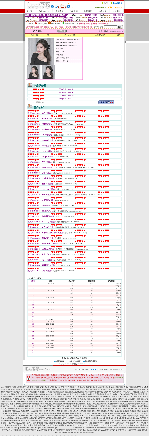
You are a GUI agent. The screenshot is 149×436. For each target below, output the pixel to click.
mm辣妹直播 (33, 418)
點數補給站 (44, 11)
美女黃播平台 (117, 408)
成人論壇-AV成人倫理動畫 (93, 401)
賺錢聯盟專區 (91, 361)
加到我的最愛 (100, 35)
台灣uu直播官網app (74, 432)
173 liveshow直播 (90, 428)
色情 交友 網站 (141, 420)
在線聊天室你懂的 (23, 408)
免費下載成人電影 (58, 389)
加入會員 (74, 11)
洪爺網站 (72, 423)
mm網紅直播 (24, 418)
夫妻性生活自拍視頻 (84, 404)
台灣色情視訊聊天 (100, 406)
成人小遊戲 (41, 397)
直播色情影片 (36, 387)
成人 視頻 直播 (6, 387)
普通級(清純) (69, 24)
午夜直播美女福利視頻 (130, 408)
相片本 (76, 358)
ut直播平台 (41, 418)
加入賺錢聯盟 (75, 361)
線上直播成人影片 (92, 387)
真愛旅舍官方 (14, 416)
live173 (46, 411)
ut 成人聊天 (103, 420)
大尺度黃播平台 (106, 408)
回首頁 (29, 11)
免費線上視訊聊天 (15, 423)
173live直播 (143, 413)
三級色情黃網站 (112, 404)
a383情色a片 (130, 401)
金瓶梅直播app (81, 430)
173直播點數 (18, 401)
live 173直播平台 (130, 430)
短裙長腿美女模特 (50, 408)
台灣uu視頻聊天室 (87, 432)
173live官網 (86, 413)
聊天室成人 (86, 420)
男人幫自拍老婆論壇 (25, 394)
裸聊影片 (75, 364)
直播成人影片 (56, 387)
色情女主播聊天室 (37, 408)
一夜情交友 (119, 420)
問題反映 (116, 11)
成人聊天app (94, 420)
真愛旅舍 (113, 411)
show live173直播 (23, 413)
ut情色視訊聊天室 (59, 430)
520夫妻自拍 (33, 392)
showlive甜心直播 (23, 420)
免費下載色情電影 (135, 389)
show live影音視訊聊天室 (105, 428)
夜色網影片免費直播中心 (42, 389)
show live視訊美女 (127, 425)
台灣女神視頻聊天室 (14, 430)
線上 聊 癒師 (27, 401)
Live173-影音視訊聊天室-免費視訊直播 (97, 416)
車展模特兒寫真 (76, 420)
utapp (100, 418)
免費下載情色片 (11, 392)
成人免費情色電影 (27, 389)
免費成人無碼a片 (112, 394)
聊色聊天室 (66, 420)
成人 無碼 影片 (89, 394)
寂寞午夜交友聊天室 (10, 408)
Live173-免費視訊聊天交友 (92, 425)
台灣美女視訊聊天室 (21, 404)
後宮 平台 (105, 401)
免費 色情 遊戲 (22, 397)
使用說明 (88, 11)
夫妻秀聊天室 (46, 406)
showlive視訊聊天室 (93, 430)
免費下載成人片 (22, 392)
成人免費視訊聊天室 (87, 406)
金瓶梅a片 (107, 392)
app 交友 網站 (35, 423)
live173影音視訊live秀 (86, 411)
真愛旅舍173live (26, 411)
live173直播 (7, 418)
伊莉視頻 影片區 (77, 401)
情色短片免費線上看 (39, 401)
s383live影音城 (142, 430)
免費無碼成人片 (100, 394)
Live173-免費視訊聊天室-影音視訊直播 (42, 416)
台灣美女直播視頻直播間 (68, 404)
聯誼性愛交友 (74, 408)
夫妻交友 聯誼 (63, 392)
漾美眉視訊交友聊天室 (12, 411)
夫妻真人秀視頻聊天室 (126, 404)
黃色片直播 (27, 387)
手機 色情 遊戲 (135, 394)
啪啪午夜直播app (131, 406)
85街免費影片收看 (10, 397)
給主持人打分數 (70, 35)
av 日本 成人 (70, 394)
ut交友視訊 (78, 418)
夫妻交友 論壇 (53, 392)
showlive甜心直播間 (10, 420)
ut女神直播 (106, 418)
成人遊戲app (32, 397)
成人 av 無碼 (79, 394)
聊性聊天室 (26, 406)
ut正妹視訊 (86, 418)
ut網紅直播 (122, 418)
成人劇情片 (59, 397)
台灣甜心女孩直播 (141, 401)
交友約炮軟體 (17, 406)
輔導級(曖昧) (55, 24)
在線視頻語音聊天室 (99, 404)
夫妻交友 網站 (90, 392)
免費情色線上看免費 (64, 401)
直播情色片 (73, 387)
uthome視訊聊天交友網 (44, 430)
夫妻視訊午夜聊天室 (72, 406)
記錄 (85, 358)
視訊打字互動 (52, 401)
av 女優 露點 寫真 (137, 392)
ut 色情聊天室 (47, 420)
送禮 (49, 35)
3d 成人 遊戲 (49, 397)
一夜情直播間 (96, 408)
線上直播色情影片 (118, 387)
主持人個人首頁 (67, 358)
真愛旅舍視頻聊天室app (48, 428)
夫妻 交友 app (42, 392)
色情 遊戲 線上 (54, 399)
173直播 (141, 416)
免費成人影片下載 (108, 389)
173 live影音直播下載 (91, 423)
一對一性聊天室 (36, 406)
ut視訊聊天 (70, 418)
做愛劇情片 (80, 423)
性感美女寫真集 (17, 387)
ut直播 (54, 418)
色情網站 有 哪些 (55, 423)
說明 (119, 35)
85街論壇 (42, 394)
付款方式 (102, 11)
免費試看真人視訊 (7, 404)
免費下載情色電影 (122, 389)
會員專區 (59, 11)
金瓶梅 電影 (99, 392)
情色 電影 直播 (12, 394)
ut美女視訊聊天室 (120, 428)
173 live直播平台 (105, 423)
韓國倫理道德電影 (14, 389)
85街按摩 (35, 394)
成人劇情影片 (67, 397)
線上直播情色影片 (105, 387)
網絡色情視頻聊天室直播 (116, 406)
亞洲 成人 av (61, 394)
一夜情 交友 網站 (129, 420)
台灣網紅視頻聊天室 (29, 430)
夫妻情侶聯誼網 (85, 408)
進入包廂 (34, 35)
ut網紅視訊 (94, 418)
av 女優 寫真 (126, 392)
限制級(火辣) (42, 24)
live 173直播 (125, 413)
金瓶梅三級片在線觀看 (76, 392)
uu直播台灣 (113, 401)
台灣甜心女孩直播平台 (51, 404)
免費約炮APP (7, 406)
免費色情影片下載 (82, 389)
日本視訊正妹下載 (58, 406)
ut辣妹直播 (130, 418)
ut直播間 (49, 418)
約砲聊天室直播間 (63, 408)
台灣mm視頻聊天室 (134, 428)
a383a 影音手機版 (134, 399)
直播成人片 (82, 387)
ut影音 (59, 418)
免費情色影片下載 (95, 389)
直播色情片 (65, 387)
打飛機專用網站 (124, 394)
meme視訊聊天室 (107, 430)
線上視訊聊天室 (78, 428)
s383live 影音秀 (8, 401)
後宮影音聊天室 (70, 389)
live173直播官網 (103, 413)
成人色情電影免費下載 (133, 387)
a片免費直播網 (116, 392)
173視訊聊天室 (70, 430)
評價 (81, 358)
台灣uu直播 (122, 401)
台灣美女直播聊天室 (35, 404)
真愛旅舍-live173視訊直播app (30, 428)
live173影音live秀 (60, 411)
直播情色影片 (46, 387)
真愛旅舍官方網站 (48, 413)
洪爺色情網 (65, 423)
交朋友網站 (44, 423)
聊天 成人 (111, 420)
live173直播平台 (48, 425)
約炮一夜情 (26, 423)
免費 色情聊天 (57, 420)
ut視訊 (64, 418)
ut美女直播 (114, 418)
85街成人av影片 (51, 394)
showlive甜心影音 (36, 420)
